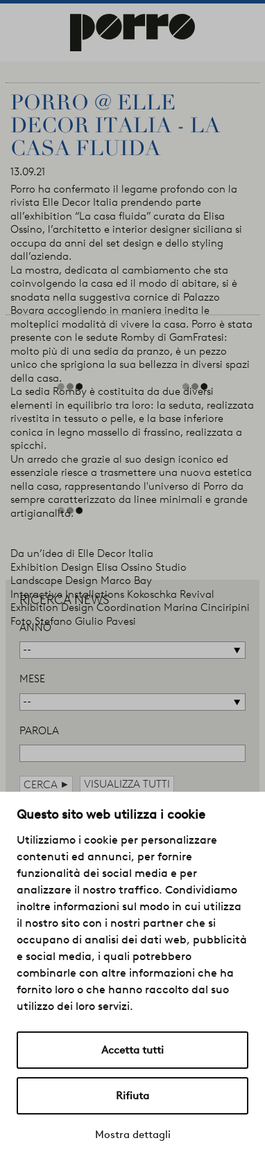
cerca (46, 784)
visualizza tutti (127, 784)
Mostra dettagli (133, 1134)
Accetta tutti (132, 1050)
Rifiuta (132, 1096)
